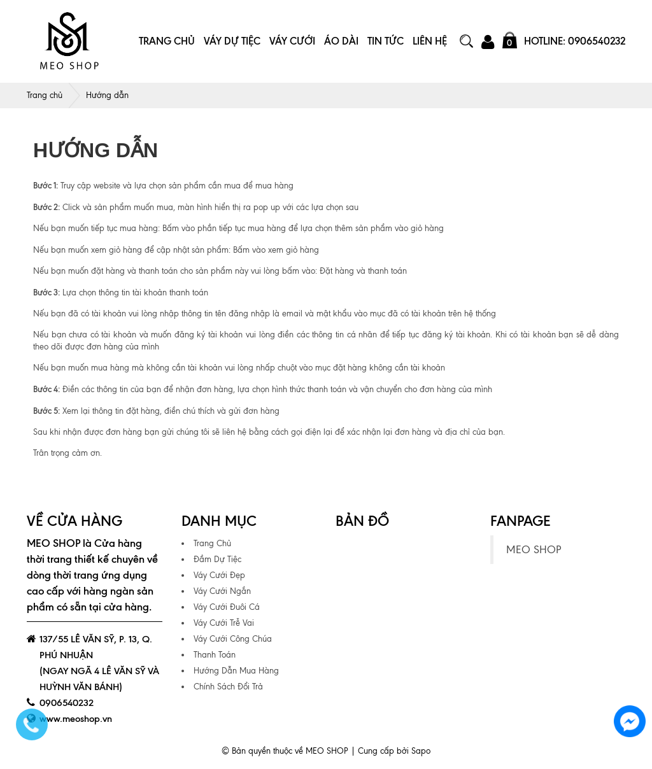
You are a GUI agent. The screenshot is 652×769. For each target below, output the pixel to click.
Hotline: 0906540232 (574, 41)
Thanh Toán (215, 655)
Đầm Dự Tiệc (217, 559)
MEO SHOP (533, 550)
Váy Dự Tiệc (232, 41)
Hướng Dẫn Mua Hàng (236, 670)
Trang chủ (44, 95)
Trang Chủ (167, 41)
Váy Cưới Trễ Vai (224, 623)
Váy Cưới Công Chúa (233, 639)
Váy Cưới (292, 41)
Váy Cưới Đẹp (219, 575)
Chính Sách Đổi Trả (228, 686)
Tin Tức (385, 41)
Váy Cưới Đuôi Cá (227, 607)
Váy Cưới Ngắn (222, 591)
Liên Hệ (430, 41)
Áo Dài (341, 41)
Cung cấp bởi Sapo (394, 751)
